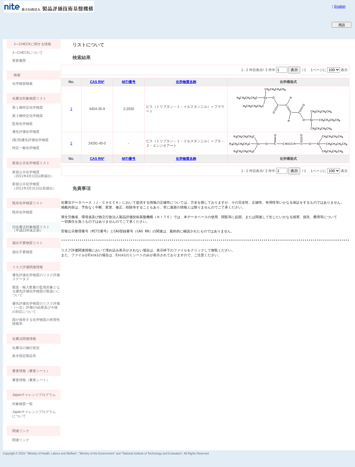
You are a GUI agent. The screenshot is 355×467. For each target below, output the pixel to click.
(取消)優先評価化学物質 (30, 140)
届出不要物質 (22, 252)
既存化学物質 (22, 212)
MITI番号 (128, 82)
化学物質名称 (186, 82)
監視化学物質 (22, 124)
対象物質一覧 (22, 404)
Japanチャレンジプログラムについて (34, 414)
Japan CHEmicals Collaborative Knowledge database (72, 24)
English (339, 7)
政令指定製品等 (24, 356)
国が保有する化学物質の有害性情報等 (36, 322)
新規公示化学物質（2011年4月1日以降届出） (33, 174)
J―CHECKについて (27, 53)
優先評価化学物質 (25, 132)
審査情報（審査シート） (31, 380)
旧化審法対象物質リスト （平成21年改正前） (28, 228)
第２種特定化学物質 (27, 116)
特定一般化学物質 (25, 148)
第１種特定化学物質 (27, 107)
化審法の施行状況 (25, 348)
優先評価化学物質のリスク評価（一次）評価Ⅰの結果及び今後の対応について (36, 307)
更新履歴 (19, 61)
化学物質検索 (22, 84)
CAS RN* (97, 82)
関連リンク (20, 440)
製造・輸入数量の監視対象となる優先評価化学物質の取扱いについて (36, 291)
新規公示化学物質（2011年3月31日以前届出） (34, 186)
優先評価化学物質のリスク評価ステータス (36, 277)
